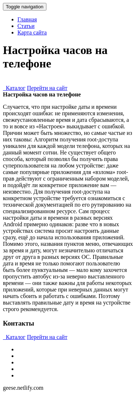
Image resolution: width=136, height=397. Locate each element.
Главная (27, 19)
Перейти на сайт (47, 88)
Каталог (14, 88)
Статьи (25, 26)
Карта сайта (32, 32)
